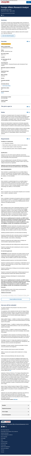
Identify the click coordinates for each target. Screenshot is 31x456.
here (10, 370)
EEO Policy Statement (5, 429)
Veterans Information (5, 433)
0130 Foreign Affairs (6, 85)
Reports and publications (5, 446)
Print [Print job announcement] (2, 15)
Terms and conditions (5, 448)
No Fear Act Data (4, 443)
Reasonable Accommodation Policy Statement (9, 431)
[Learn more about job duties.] (28, 112)
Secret (2, 92)
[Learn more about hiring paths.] (28, 106)
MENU (28, 2)
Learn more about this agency (8, 35)
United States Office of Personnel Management (16, 424)
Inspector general (4, 441)
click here (15, 399)
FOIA (2, 440)
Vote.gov (2, 451)
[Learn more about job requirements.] (28, 138)
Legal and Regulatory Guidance (7, 434)
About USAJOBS (4, 436)
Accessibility (3, 438)
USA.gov (2, 449)
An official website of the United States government (9, 0)
